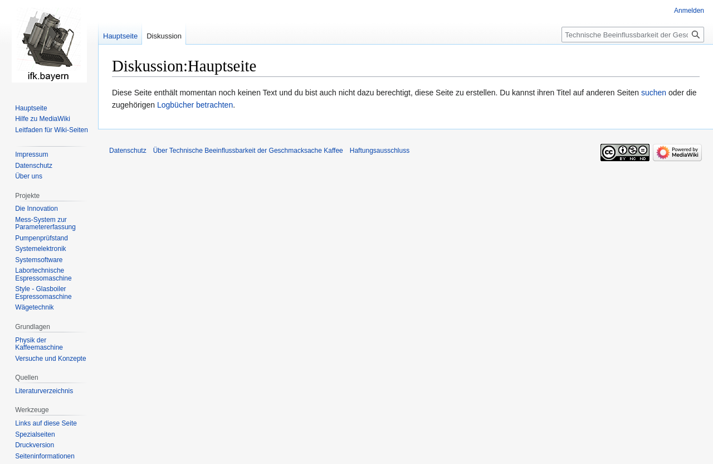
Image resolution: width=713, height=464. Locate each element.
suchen (653, 92)
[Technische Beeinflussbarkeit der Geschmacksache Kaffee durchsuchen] (632, 34)
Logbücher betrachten (195, 104)
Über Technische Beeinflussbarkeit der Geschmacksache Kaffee (248, 150)
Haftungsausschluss (379, 150)
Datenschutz (127, 150)
